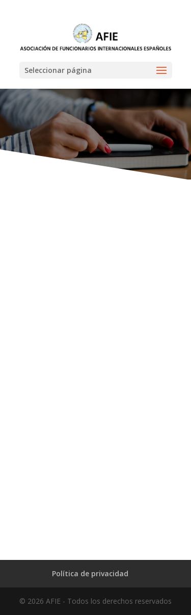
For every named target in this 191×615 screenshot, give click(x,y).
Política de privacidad (90, 573)
